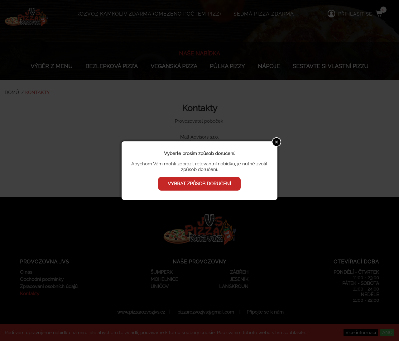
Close (276, 142)
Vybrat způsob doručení (199, 184)
